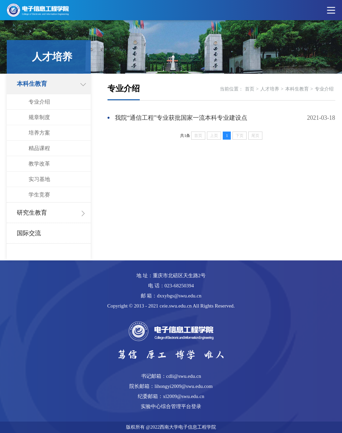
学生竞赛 (39, 194)
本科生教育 (32, 83)
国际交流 (29, 233)
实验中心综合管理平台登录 (171, 406)
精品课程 (39, 148)
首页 (249, 89)
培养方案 (39, 133)
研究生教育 (32, 212)
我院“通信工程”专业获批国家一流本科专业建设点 (181, 117)
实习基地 (39, 179)
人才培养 (269, 89)
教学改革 (39, 164)
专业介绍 (39, 102)
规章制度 (39, 117)
